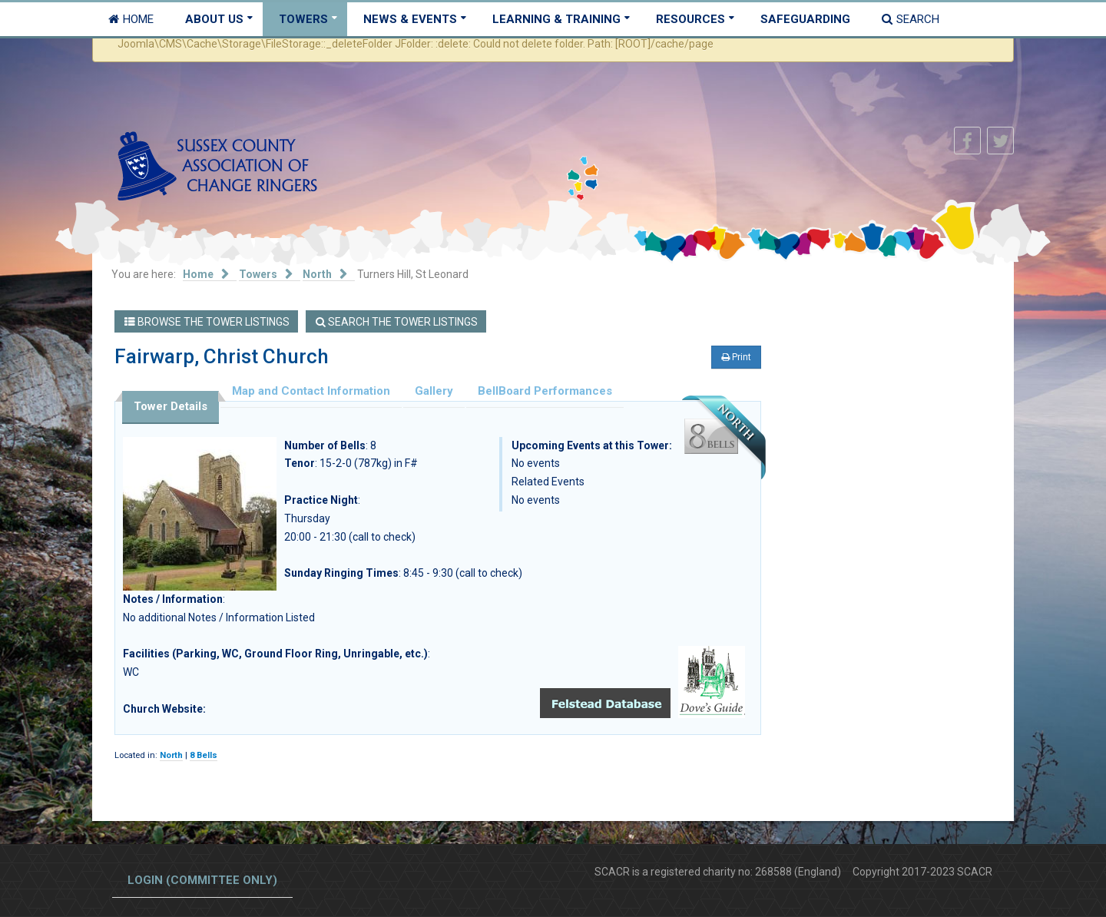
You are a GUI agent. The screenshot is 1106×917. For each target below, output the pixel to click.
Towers (303, 19)
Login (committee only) (202, 880)
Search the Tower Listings (397, 322)
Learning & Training (556, 19)
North (171, 755)
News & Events (410, 19)
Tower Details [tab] (170, 406)
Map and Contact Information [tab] (311, 391)
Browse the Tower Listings (207, 322)
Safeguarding (805, 19)
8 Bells (203, 755)
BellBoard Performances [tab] (545, 391)
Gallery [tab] (434, 391)
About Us (214, 19)
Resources (690, 19)
